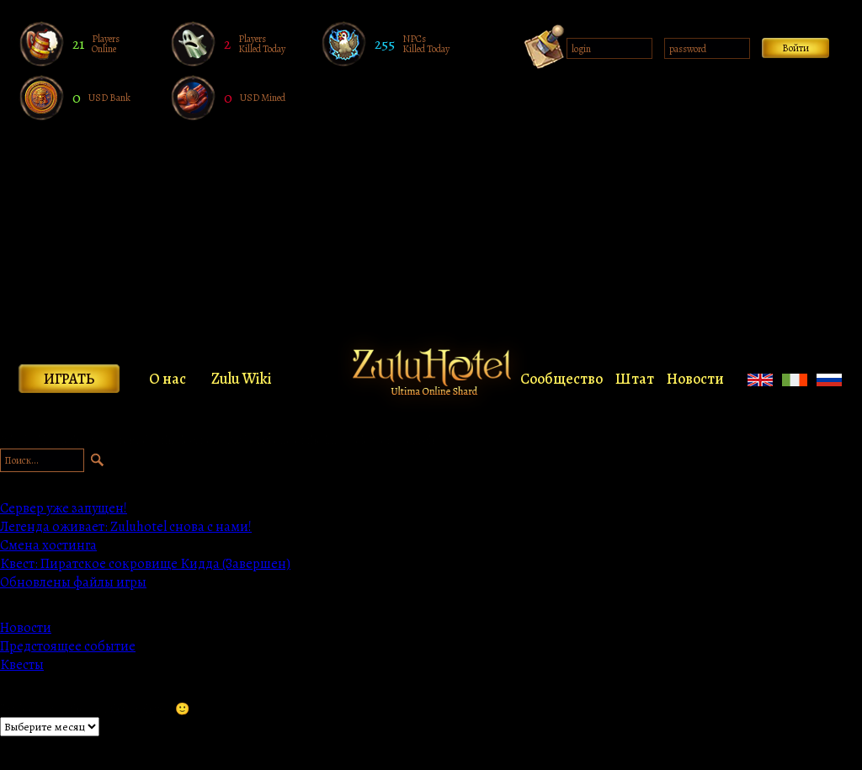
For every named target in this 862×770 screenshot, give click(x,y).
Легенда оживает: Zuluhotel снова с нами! (126, 527)
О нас (167, 379)
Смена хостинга (48, 545)
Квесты (22, 665)
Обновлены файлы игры (73, 582)
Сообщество (561, 379)
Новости (695, 379)
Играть (69, 379)
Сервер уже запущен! (63, 508)
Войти (795, 48)
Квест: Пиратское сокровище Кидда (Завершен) (145, 564)
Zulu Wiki (241, 379)
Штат (634, 379)
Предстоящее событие (68, 646)
